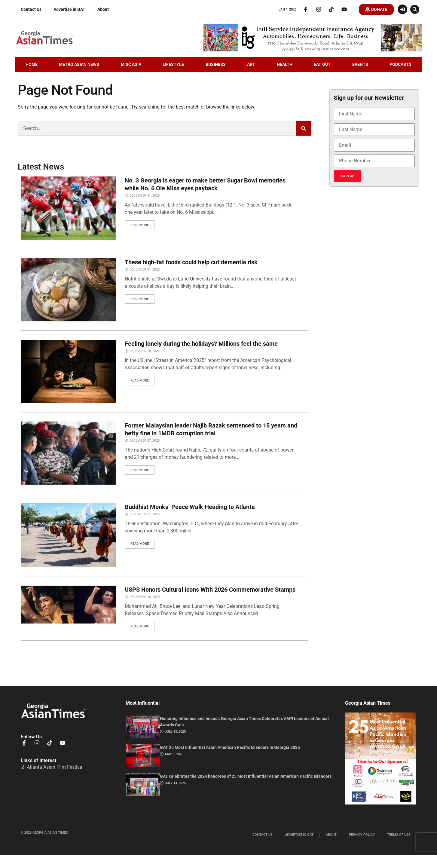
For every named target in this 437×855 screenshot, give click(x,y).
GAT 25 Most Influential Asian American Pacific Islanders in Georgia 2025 (230, 747)
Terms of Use (398, 835)
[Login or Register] (402, 9)
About (103, 9)
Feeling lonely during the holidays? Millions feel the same (201, 344)
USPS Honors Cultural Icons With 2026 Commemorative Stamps (210, 590)
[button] (414, 9)
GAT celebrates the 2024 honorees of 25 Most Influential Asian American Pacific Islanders (246, 776)
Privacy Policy (362, 835)
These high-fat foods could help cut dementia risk (191, 262)
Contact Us (31, 9)
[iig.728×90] (312, 50)
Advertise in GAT (69, 9)
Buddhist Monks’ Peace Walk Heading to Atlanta (190, 507)
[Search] (303, 129)
